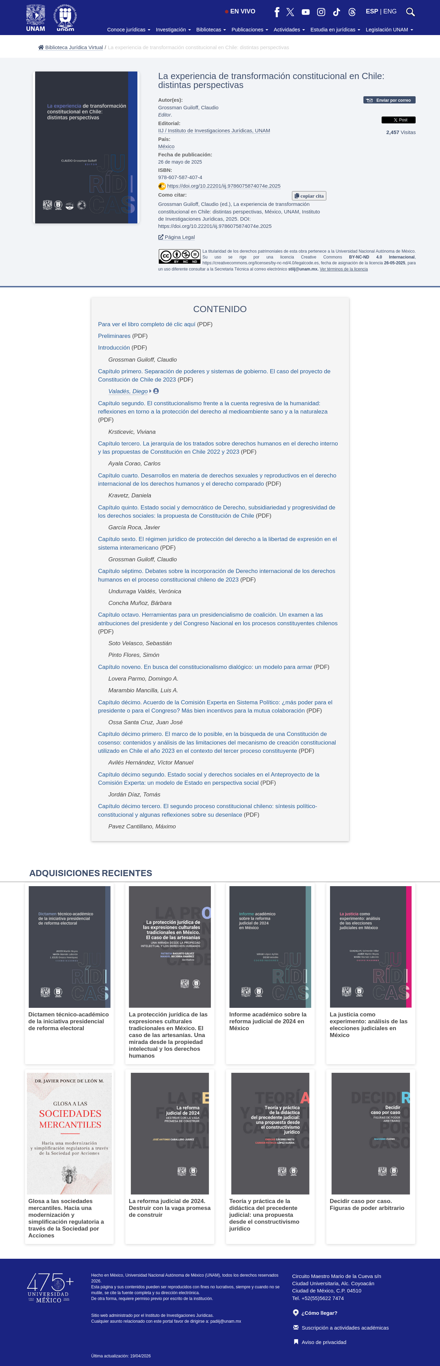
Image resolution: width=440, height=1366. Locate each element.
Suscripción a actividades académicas (341, 1328)
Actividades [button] (289, 29)
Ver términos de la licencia (344, 269)
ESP (372, 11)
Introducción (114, 347)
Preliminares (114, 336)
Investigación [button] (173, 29)
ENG (390, 11)
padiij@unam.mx (225, 1321)
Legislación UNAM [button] (389, 29)
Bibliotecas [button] (211, 29)
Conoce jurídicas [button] (128, 29)
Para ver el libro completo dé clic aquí (146, 324)
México (166, 146)
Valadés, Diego (128, 391)
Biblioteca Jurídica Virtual (70, 47)
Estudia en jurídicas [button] (335, 29)
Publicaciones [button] (250, 29)
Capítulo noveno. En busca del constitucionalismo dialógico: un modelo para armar (205, 667)
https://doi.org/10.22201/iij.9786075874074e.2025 (224, 186)
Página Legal (176, 237)
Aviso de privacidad (320, 1342)
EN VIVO (240, 11)
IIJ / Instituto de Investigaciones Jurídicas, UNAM (214, 130)
